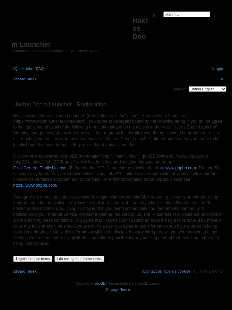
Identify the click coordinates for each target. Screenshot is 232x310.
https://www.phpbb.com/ (35, 185)
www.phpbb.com (180, 168)
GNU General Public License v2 (42, 168)
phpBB (100, 283)
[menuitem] (39, 68)
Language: (180, 89)
